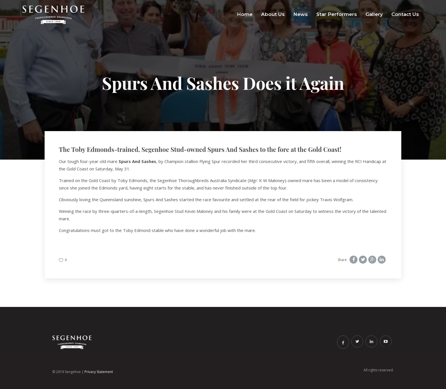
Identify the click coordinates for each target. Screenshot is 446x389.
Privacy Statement (98, 371)
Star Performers (336, 14)
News (300, 14)
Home (245, 14)
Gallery (374, 14)
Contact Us (405, 14)
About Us (273, 14)
